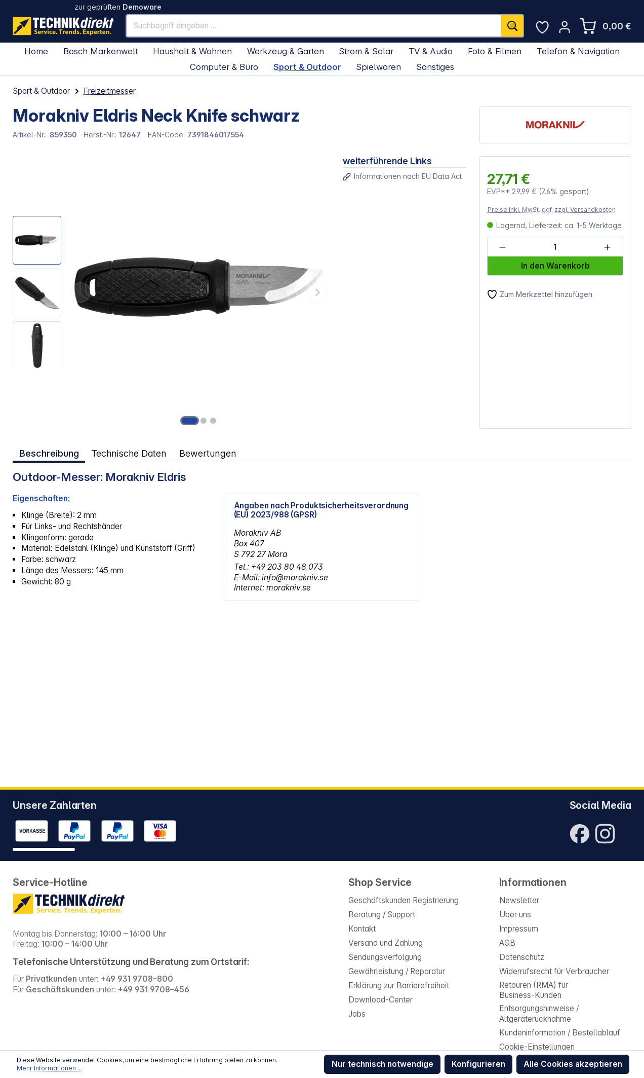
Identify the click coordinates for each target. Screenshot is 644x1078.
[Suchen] (512, 25)
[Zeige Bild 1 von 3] (190, 421)
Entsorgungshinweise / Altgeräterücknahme (539, 1013)
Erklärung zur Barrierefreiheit (398, 985)
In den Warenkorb (555, 266)
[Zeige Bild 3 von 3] (213, 421)
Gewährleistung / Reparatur (396, 971)
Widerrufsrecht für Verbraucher (554, 971)
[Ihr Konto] (564, 26)
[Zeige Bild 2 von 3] (203, 421)
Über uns (515, 914)
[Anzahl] (554, 247)
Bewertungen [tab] (207, 453)
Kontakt (362, 929)
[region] (171, 292)
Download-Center (380, 1000)
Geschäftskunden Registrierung (403, 900)
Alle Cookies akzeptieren (573, 1064)
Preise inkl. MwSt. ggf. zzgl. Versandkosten (552, 209)
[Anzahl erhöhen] (607, 247)
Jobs (357, 1014)
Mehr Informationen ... (49, 1068)
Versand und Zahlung (385, 943)
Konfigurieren (478, 1064)
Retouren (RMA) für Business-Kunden (533, 990)
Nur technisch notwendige (382, 1064)
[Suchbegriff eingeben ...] (314, 25)
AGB (507, 943)
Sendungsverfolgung (385, 957)
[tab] (49, 453)
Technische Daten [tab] (129, 453)
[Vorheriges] (80, 292)
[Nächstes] (317, 292)
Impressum (518, 929)
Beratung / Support (381, 914)
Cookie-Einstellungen (537, 1047)
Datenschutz (521, 957)
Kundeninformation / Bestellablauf (559, 1032)
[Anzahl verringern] (502, 247)
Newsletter (519, 900)
